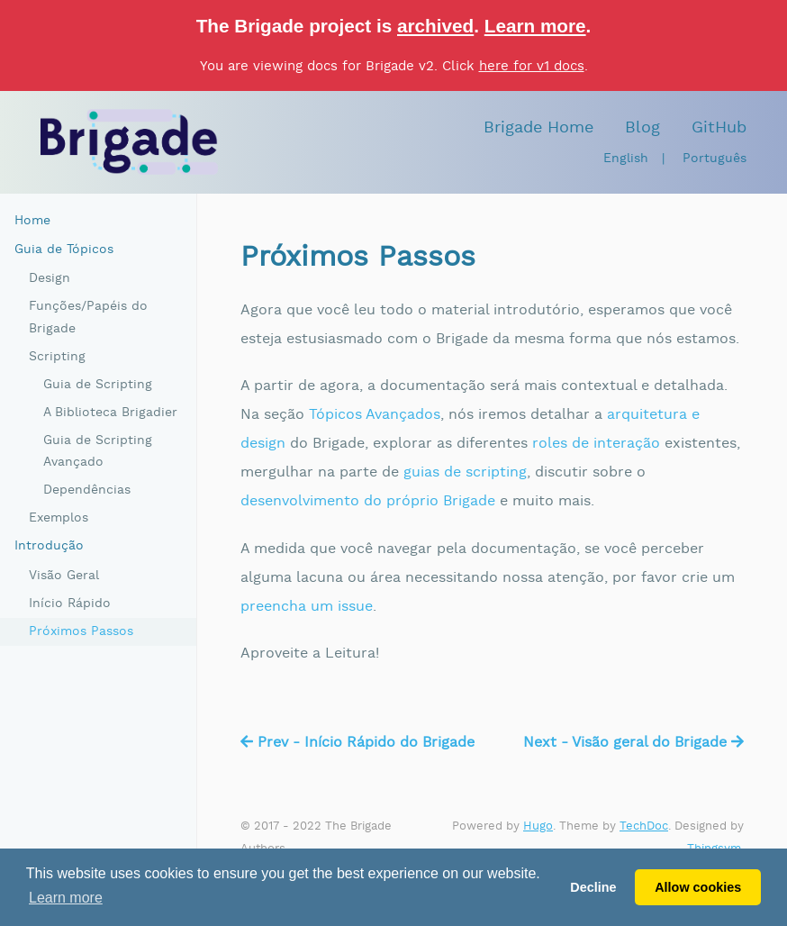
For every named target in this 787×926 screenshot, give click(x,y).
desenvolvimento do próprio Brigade (367, 501)
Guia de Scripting (97, 385)
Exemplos (58, 518)
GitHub (719, 127)
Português (714, 158)
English (625, 158)
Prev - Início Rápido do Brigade (357, 742)
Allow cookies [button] (698, 887)
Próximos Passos (81, 631)
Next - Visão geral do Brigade (633, 742)
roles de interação (596, 443)
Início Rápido (70, 603)
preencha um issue (306, 606)
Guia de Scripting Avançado (97, 451)
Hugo (538, 826)
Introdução (49, 546)
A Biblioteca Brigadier (110, 412)
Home (32, 221)
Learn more (535, 25)
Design (49, 278)
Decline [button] (593, 887)
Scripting (57, 357)
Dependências (87, 490)
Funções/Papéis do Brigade (88, 317)
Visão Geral (64, 575)
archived (435, 25)
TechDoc (644, 826)
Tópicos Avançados (374, 414)
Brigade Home (538, 127)
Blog (642, 127)
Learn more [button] (66, 897)
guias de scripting (465, 472)
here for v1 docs (531, 66)
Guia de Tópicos (63, 249)
